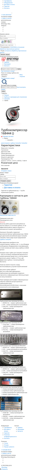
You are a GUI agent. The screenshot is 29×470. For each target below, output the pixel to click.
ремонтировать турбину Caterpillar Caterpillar (14, 143)
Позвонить (4, 469)
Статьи (6, 443)
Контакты (6, 8)
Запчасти (6, 66)
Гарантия (6, 6)
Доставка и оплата (9, 4)
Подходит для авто (8, 136)
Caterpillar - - (10, 140)
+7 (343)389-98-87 (6, 450)
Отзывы (6, 445)
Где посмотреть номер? (8, 71)
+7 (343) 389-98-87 (6, 15)
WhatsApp (3, 467)
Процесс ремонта (9, 447)
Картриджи (7, 64)
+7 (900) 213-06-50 (6, 13)
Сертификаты (8, 1)
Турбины (6, 62)
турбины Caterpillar (5, 239)
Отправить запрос (6, 171)
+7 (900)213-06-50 (6, 453)
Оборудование (8, 3)
